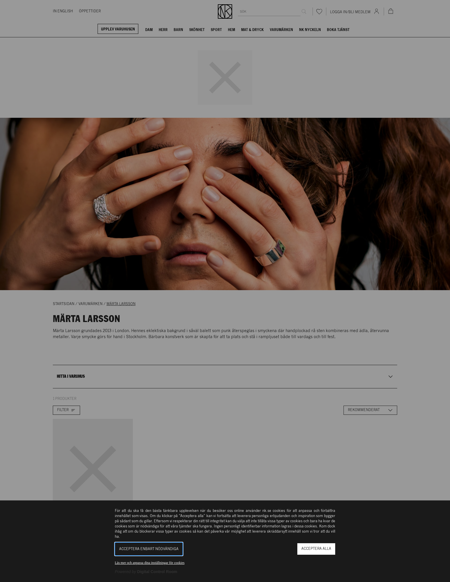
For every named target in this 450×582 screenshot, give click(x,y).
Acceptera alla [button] (316, 548)
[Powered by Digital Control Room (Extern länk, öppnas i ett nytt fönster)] (146, 571)
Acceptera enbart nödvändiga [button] (149, 549)
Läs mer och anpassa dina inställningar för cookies (150, 563)
